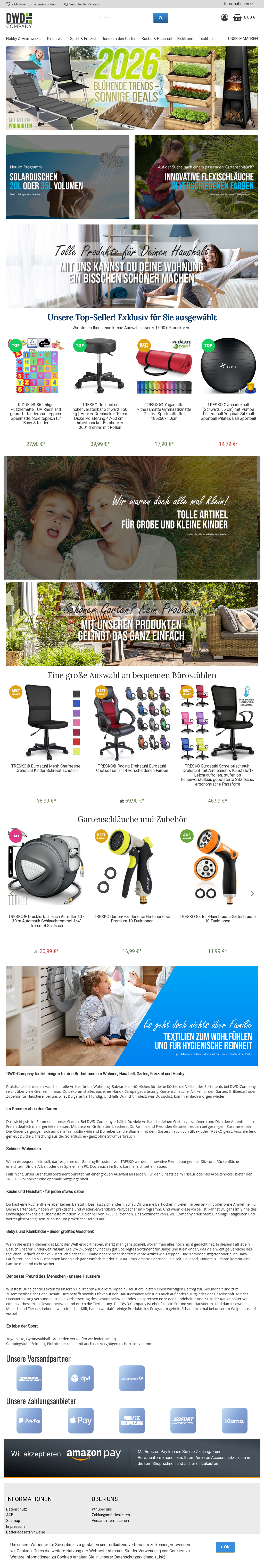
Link (160, 1557)
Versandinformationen (110, 1521)
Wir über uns (102, 1509)
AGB (9, 1515)
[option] (35, 394)
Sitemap (13, 1521)
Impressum (15, 1526)
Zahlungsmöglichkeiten (111, 1515)
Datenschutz (16, 1509)
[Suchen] (161, 18)
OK (226, 1547)
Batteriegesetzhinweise (25, 1532)
